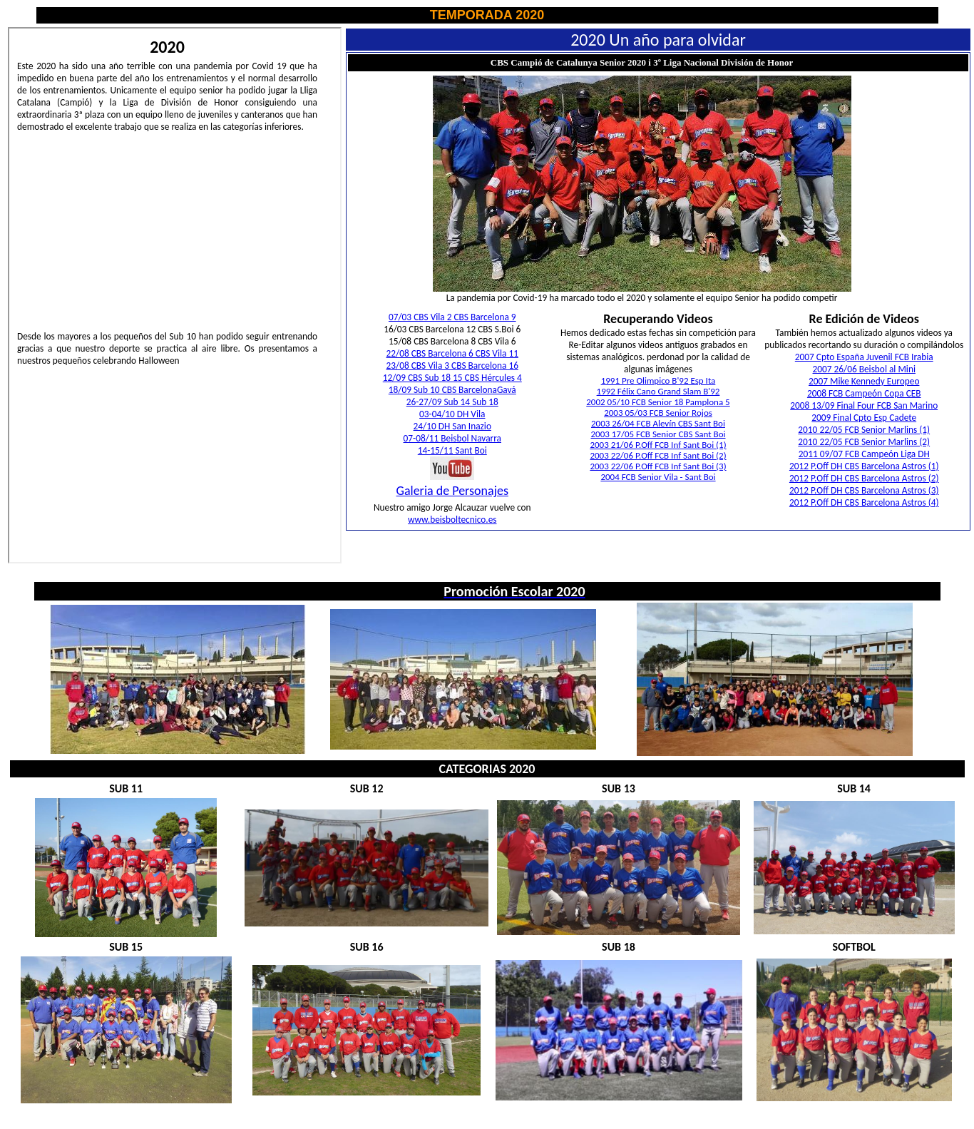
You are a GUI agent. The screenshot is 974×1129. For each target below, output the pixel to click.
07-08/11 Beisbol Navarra (452, 438)
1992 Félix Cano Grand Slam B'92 (658, 391)
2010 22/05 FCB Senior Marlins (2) (864, 442)
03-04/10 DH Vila (452, 414)
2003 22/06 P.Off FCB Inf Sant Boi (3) (658, 466)
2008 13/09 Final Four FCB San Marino (864, 405)
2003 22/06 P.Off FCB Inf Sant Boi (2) (658, 455)
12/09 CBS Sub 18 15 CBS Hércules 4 (452, 378)
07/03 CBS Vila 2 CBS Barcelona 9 (452, 317)
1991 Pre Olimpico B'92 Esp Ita (658, 380)
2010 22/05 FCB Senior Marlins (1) (864, 430)
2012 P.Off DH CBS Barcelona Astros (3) (864, 490)
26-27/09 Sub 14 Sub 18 (452, 402)
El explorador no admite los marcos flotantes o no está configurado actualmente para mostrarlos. (175, 295)
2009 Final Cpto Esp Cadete (863, 418)
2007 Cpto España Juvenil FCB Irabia (864, 357)
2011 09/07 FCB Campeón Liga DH (864, 454)
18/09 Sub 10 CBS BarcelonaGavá (452, 390)
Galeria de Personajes (452, 491)
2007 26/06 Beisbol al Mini (864, 369)
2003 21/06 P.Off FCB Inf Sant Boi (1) (658, 444)
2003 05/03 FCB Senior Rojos (658, 412)
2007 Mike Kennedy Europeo (864, 381)
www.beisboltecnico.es (452, 520)
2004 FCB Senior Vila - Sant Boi (657, 476)
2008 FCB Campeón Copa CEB (864, 393)
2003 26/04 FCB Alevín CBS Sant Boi (658, 423)
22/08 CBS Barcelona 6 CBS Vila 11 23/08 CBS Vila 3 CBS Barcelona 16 (452, 359)
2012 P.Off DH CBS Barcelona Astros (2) (864, 478)
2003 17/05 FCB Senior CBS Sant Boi (657, 434)
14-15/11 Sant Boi (452, 450)
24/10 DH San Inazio (452, 426)
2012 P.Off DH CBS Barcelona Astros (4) (864, 502)
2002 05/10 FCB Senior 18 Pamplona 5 (657, 402)
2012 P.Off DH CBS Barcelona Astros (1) (864, 466)
